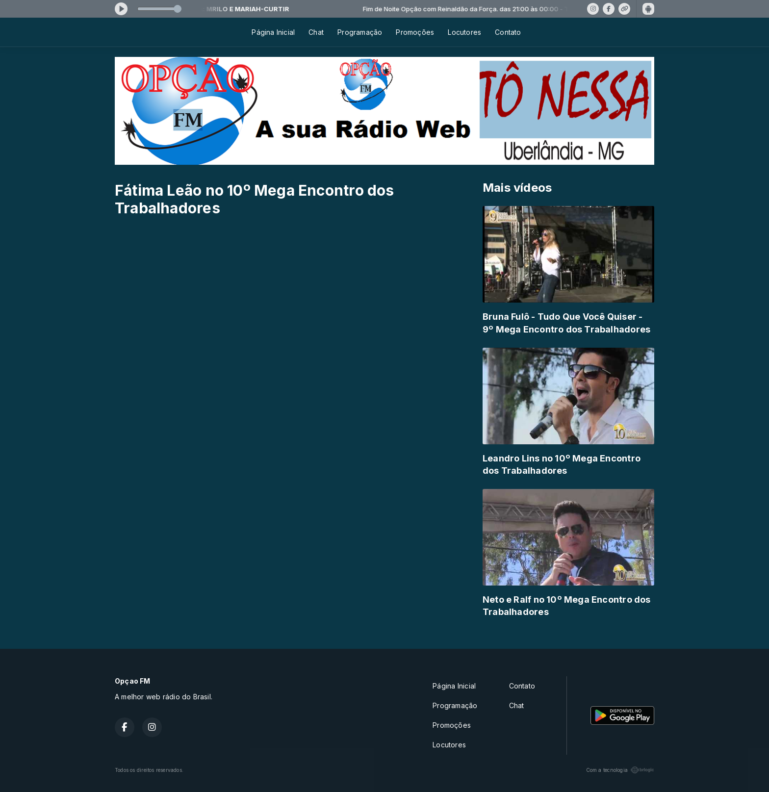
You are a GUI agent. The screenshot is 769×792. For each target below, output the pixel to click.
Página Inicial (273, 32)
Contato (508, 32)
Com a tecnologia (620, 769)
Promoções (415, 32)
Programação (359, 32)
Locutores (464, 32)
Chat (316, 32)
